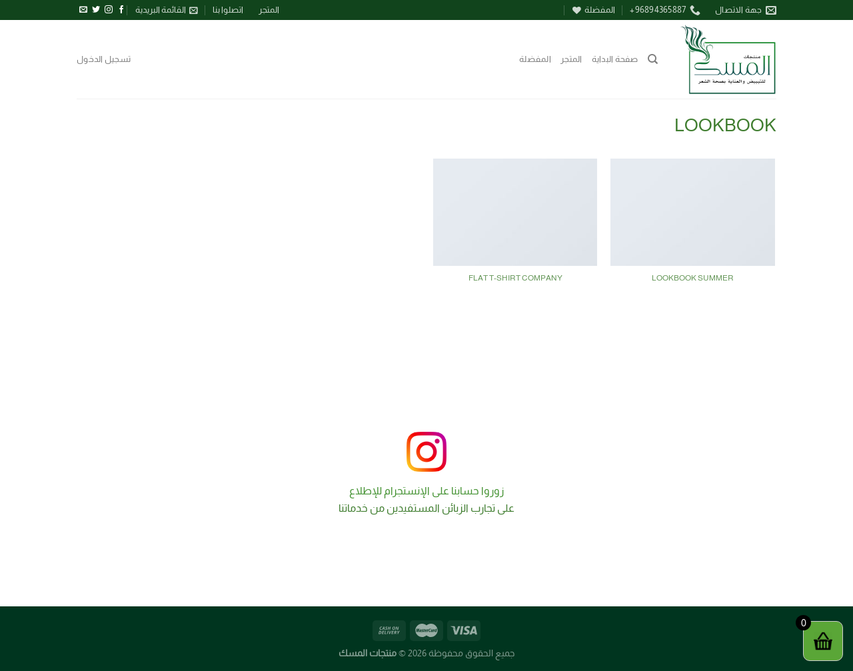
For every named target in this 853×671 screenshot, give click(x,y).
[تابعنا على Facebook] (121, 10)
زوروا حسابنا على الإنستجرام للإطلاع (426, 490)
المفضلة (535, 59)
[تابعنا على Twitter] (96, 10)
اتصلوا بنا (228, 10)
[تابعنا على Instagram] (109, 10)
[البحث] (653, 59)
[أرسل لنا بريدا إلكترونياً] (83, 10)
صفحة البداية (615, 59)
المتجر (269, 10)
